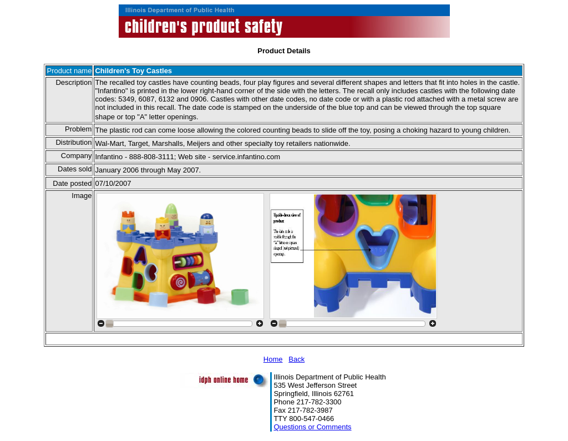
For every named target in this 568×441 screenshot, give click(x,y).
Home (273, 359)
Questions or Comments (312, 427)
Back (296, 359)
